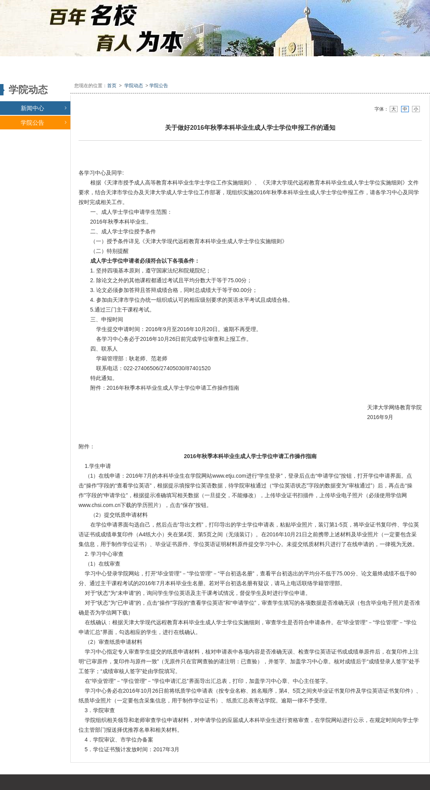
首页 (111, 85)
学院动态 (133, 85)
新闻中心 (43, 108)
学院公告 (43, 122)
